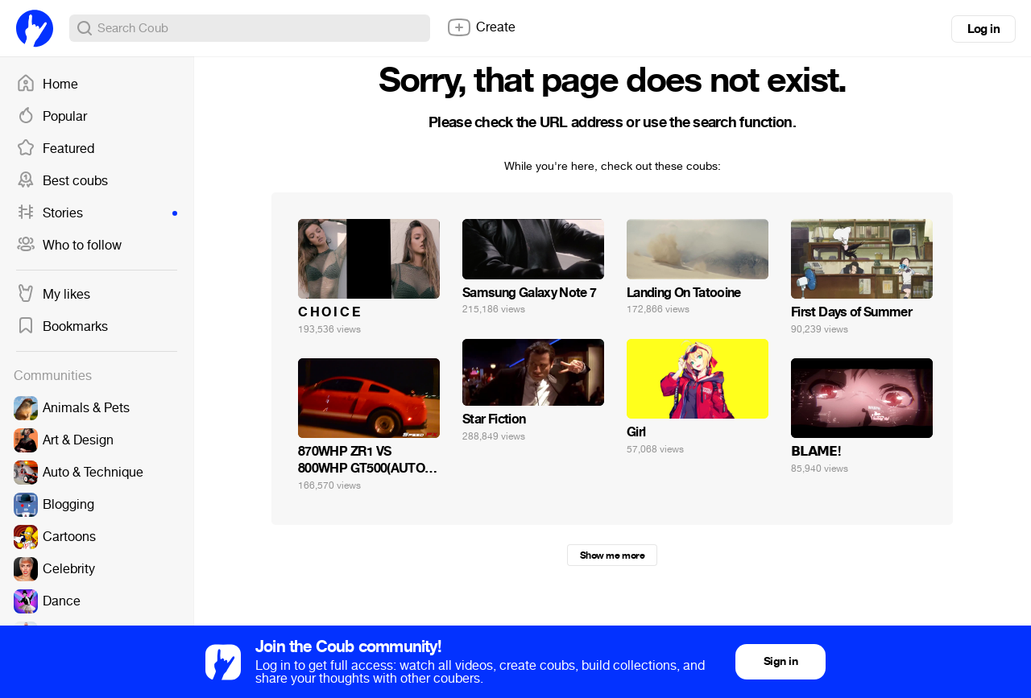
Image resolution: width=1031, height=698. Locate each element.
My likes (53, 294)
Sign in (780, 661)
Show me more (612, 555)
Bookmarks (62, 327)
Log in (983, 29)
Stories (96, 213)
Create (481, 27)
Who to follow (69, 245)
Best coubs (62, 181)
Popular (51, 116)
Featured (55, 149)
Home (47, 84)
